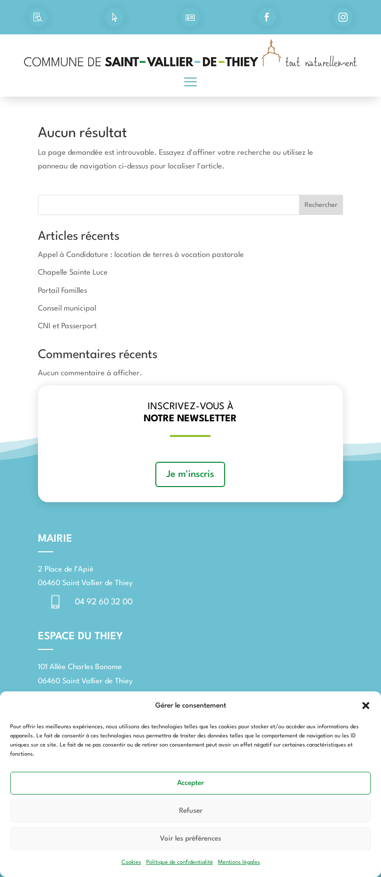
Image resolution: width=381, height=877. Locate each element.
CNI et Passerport (67, 326)
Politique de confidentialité (179, 862)
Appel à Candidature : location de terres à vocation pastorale (141, 255)
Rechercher (321, 205)
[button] (366, 705)
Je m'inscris (190, 474)
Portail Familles (62, 291)
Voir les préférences (190, 838)
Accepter (190, 782)
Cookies (131, 862)
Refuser (190, 810)
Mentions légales (239, 862)
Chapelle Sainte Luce (73, 273)
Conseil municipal (67, 309)
